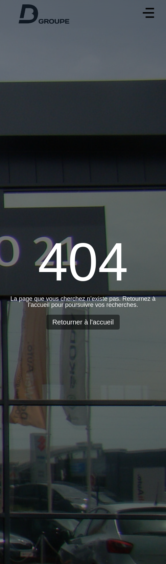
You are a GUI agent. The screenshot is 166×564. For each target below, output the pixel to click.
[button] (148, 14)
